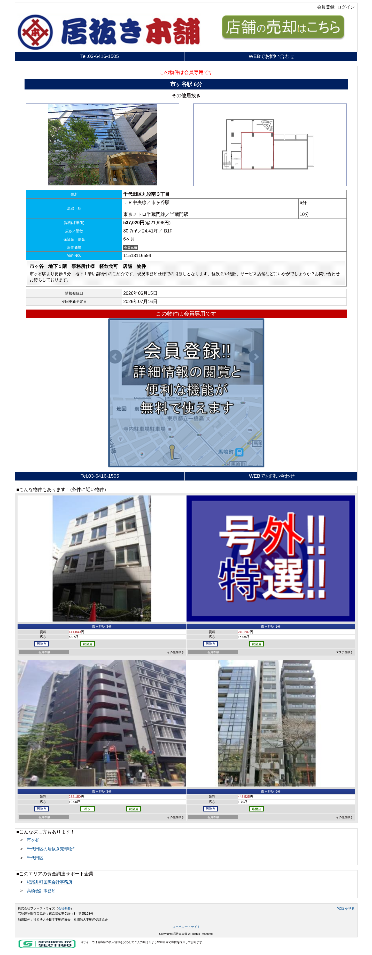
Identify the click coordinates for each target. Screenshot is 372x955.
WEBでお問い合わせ (272, 56)
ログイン (346, 7)
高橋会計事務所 (41, 890)
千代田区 (35, 857)
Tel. (99, 56)
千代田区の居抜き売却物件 (51, 848)
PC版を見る (346, 909)
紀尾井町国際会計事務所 (49, 881)
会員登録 (326, 7)
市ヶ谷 (33, 839)
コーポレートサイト (186, 927)
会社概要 (64, 908)
